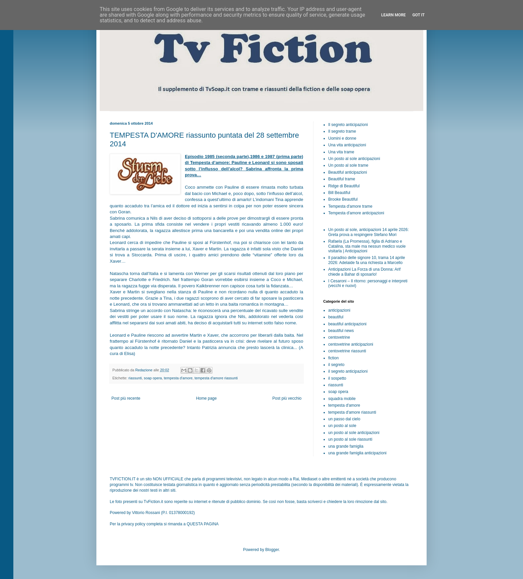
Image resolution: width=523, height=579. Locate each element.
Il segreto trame (342, 131)
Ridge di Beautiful (344, 186)
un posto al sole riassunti (350, 439)
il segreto (336, 364)
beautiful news (341, 330)
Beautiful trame (341, 179)
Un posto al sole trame (348, 165)
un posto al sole (342, 425)
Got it (418, 15)
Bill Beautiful (339, 192)
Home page (206, 398)
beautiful (335, 317)
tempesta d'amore (178, 378)
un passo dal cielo (344, 419)
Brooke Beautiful (343, 199)
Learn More (393, 15)
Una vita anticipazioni (347, 145)
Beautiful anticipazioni (347, 172)
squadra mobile (342, 398)
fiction (333, 358)
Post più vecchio (287, 398)
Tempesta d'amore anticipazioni (356, 213)
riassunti (135, 378)
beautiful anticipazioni (347, 324)
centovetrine (339, 337)
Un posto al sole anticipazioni (354, 158)
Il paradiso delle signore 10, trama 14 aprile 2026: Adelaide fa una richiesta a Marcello (366, 260)
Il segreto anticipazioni (348, 124)
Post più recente (125, 398)
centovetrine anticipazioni (350, 344)
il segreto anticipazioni (348, 371)
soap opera (153, 378)
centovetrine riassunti (347, 351)
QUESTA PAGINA (203, 524)
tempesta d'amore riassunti (215, 378)
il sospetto (337, 378)
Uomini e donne (342, 138)
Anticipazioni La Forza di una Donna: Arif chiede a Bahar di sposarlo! (364, 271)
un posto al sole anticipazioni (353, 432)
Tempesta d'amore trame (350, 206)
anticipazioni (339, 310)
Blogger (272, 549)
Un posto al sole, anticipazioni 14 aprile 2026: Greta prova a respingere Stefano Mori (368, 232)
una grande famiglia (345, 446)
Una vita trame (341, 152)
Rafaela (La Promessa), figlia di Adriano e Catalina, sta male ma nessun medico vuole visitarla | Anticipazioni (367, 246)
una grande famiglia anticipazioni (357, 453)
